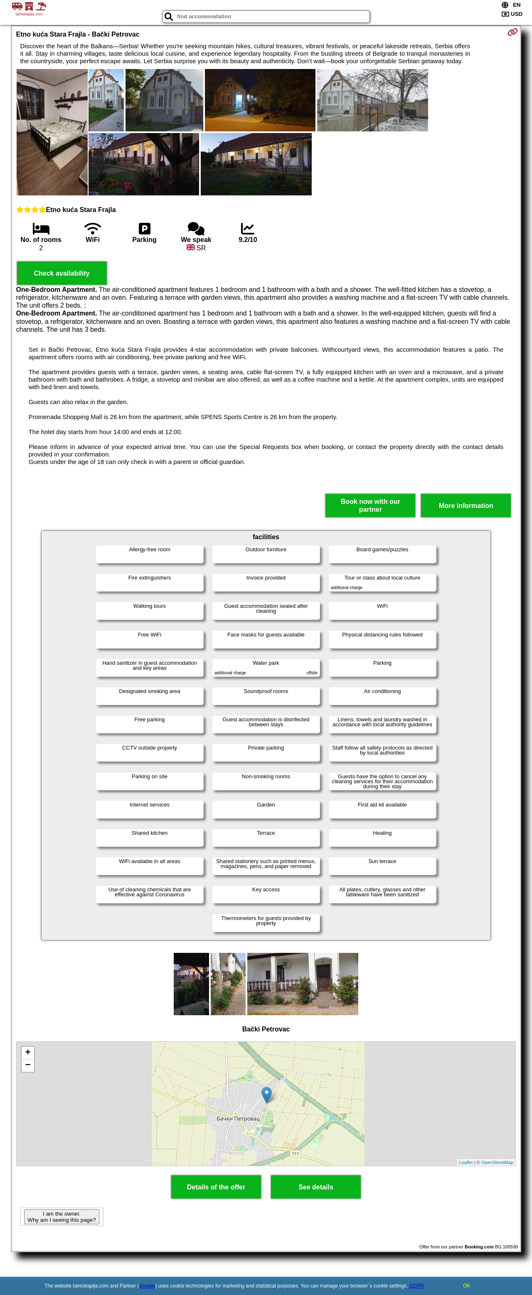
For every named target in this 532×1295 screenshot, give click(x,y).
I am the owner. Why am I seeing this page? (61, 1217)
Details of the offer (216, 1187)
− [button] (27, 1065)
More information (466, 505)
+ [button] (27, 1053)
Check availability (61, 273)
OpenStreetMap (497, 1162)
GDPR (416, 1286)
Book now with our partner (370, 505)
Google (147, 1286)
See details (315, 1187)
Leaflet (466, 1162)
